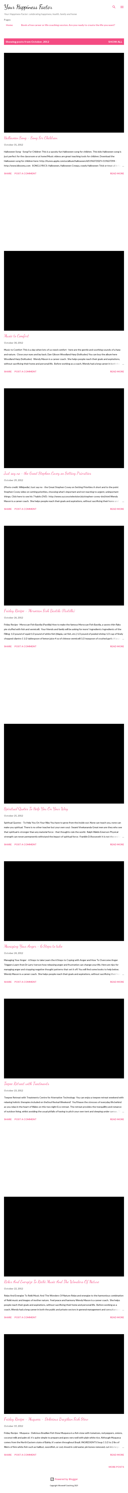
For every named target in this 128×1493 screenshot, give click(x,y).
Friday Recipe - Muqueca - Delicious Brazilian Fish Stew (46, 1419)
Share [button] (8, 173)
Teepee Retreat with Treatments (26, 1083)
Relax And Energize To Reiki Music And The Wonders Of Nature (51, 1281)
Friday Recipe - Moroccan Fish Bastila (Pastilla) (39, 610)
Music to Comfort (16, 335)
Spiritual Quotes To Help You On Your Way (36, 808)
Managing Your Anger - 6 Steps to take (33, 946)
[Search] (114, 6)
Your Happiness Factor (28, 6)
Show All (115, 41)
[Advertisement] (64, 213)
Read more (117, 173)
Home (7, 25)
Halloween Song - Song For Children (30, 137)
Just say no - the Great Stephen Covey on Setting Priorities (47, 473)
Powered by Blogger (64, 1479)
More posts (116, 1466)
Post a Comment (25, 173)
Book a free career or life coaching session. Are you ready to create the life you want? (66, 25)
